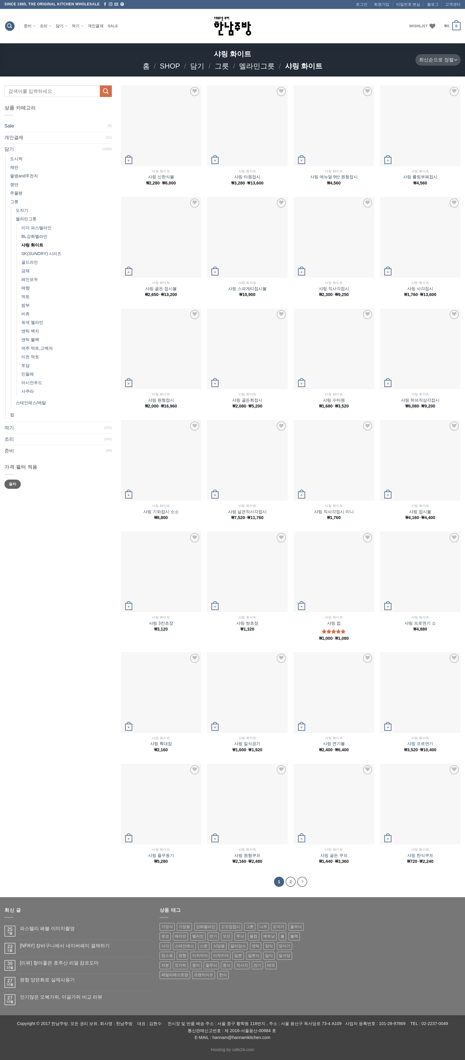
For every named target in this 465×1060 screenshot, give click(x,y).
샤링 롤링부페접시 (420, 176)
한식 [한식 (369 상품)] (223, 975)
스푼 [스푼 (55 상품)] (204, 946)
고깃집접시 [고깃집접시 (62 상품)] (230, 926)
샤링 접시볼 (420, 511)
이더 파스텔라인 (36, 227)
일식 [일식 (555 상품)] (269, 955)
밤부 (25, 305)
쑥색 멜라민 (32, 322)
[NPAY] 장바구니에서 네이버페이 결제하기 (65, 945)
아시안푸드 (31, 382)
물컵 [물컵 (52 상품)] (253, 936)
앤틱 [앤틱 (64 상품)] (255, 946)
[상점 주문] (438, 60)
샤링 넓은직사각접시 (247, 511)
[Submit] (106, 91)
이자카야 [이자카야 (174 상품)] (221, 955)
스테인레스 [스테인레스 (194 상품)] (184, 946)
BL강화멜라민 (34, 236)
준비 (30, 26)
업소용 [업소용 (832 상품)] (167, 955)
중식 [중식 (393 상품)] (226, 965)
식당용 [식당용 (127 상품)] (219, 946)
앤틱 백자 (30, 331)
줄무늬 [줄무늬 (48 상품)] (211, 965)
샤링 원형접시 (161, 400)
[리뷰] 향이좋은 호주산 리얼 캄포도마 (59, 962)
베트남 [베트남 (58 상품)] (269, 936)
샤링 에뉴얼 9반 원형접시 (334, 176)
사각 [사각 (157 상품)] (165, 946)
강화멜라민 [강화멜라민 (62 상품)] (205, 926)
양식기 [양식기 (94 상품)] (284, 946)
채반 (14, 167)
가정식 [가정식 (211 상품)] (167, 926)
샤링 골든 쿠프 (334, 855)
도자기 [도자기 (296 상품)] (278, 926)
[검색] (10, 26)
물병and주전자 (24, 176)
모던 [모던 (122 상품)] (226, 936)
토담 (25, 365)
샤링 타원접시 (247, 176)
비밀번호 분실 (408, 4)
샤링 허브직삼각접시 (420, 400)
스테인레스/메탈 (31, 402)
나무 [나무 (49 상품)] (263, 926)
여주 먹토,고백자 (37, 348)
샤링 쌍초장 (247, 623)
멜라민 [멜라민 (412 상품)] (198, 936)
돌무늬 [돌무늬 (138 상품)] (296, 926)
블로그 (433, 4)
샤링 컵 (334, 623)
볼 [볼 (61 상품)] (282, 936)
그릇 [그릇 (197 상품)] (250, 926)
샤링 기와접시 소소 (161, 511)
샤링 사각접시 (420, 288)
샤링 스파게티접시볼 (247, 288)
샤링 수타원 (334, 400)
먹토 (25, 296)
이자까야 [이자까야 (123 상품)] (200, 955)
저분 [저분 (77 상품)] (165, 965)
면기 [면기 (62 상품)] (213, 936)
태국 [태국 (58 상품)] (271, 965)
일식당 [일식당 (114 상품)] (284, 955)
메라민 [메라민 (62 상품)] (180, 936)
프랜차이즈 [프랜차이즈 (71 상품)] (203, 975)
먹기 (78, 26)
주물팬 (16, 193)
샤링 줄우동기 (161, 855)
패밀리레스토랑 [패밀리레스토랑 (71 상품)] (174, 975)
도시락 (16, 158)
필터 (12, 484)
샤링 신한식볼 (161, 176)
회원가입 (381, 4)
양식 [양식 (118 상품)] (269, 946)
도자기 (22, 210)
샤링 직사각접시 (334, 288)
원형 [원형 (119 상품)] (182, 955)
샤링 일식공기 (247, 743)
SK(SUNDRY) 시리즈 (41, 253)
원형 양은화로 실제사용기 (47, 979)
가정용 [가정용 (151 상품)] (184, 926)
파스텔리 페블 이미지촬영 (47, 928)
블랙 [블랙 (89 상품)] (294, 936)
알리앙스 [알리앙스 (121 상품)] (238, 946)
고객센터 (453, 4)
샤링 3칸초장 (161, 623)
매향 (25, 288)
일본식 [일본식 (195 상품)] (253, 955)
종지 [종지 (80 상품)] (196, 965)
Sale (113, 26)
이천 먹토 (30, 356)
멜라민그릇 (257, 66)
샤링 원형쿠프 (247, 855)
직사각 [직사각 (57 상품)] (242, 965)
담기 (62, 26)
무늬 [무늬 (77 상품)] (240, 936)
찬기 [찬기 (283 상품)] (257, 965)
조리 (46, 26)
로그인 (361, 4)
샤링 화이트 (32, 245)
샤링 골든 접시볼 (161, 288)
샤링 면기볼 (334, 743)
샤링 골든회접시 (247, 400)
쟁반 (14, 184)
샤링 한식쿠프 (420, 855)
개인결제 (95, 26)
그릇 (222, 66)
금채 (25, 270)
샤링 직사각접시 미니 (334, 511)
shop (170, 66)
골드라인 (29, 262)
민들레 (27, 374)
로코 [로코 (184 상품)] (165, 936)
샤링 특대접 (161, 743)
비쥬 (25, 313)
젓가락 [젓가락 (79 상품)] (180, 965)
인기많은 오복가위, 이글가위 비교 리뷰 (61, 996)
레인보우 (29, 279)
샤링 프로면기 (420, 743)
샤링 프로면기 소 (420, 623)
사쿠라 (27, 391)
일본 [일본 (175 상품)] (238, 955)
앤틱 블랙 (30, 339)
